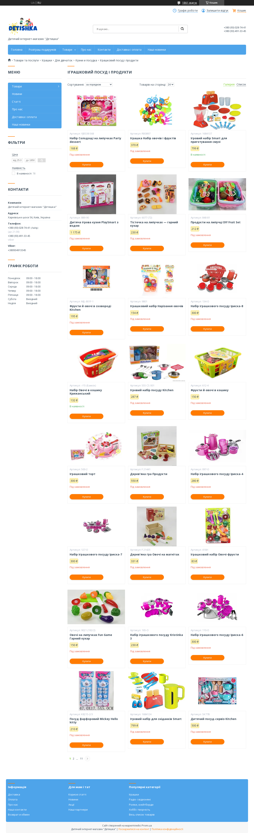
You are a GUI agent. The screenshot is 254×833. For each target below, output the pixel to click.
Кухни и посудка (86, 60)
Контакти (104, 49)
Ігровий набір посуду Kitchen (151, 390)
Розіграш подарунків (42, 49)
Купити (86, 164)
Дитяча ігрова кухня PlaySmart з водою (94, 224)
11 (81, 758)
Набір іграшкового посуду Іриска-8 (217, 306)
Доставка (14, 794)
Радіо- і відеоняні (140, 799)
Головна (16, 49)
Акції (71, 804)
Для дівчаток (63, 60)
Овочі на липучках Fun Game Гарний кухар (91, 636)
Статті (16, 102)
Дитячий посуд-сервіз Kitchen (213, 719)
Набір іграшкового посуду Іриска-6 (217, 635)
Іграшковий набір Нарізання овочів (156, 306)
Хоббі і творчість (139, 809)
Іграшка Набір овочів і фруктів (153, 138)
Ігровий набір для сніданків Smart (156, 719)
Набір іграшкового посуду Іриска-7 (96, 554)
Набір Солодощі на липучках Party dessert (95, 139)
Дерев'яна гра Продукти (148, 474)
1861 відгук (189, 3)
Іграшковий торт (82, 474)
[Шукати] (182, 29)
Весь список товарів (142, 814)
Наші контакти (17, 809)
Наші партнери (78, 809)
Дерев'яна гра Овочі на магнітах (154, 554)
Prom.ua (147, 825)
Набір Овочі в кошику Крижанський (86, 391)
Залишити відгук (217, 10)
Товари (67, 49)
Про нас (86, 49)
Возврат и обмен (19, 814)
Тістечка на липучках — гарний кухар (154, 224)
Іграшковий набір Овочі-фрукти (215, 554)
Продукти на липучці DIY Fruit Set (216, 222)
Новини (17, 94)
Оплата (12, 799)
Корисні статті (77, 794)
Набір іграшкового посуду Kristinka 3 (156, 636)
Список (241, 84)
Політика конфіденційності (167, 829)
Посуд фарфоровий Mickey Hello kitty (94, 720)
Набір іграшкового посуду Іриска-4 (217, 474)
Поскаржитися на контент (133, 829)
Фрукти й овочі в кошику (210, 390)
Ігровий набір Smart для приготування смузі (209, 139)
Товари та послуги (26, 60)
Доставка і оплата (129, 49)
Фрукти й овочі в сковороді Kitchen (90, 307)
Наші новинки (157, 49)
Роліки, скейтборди (141, 804)
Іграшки (47, 60)
